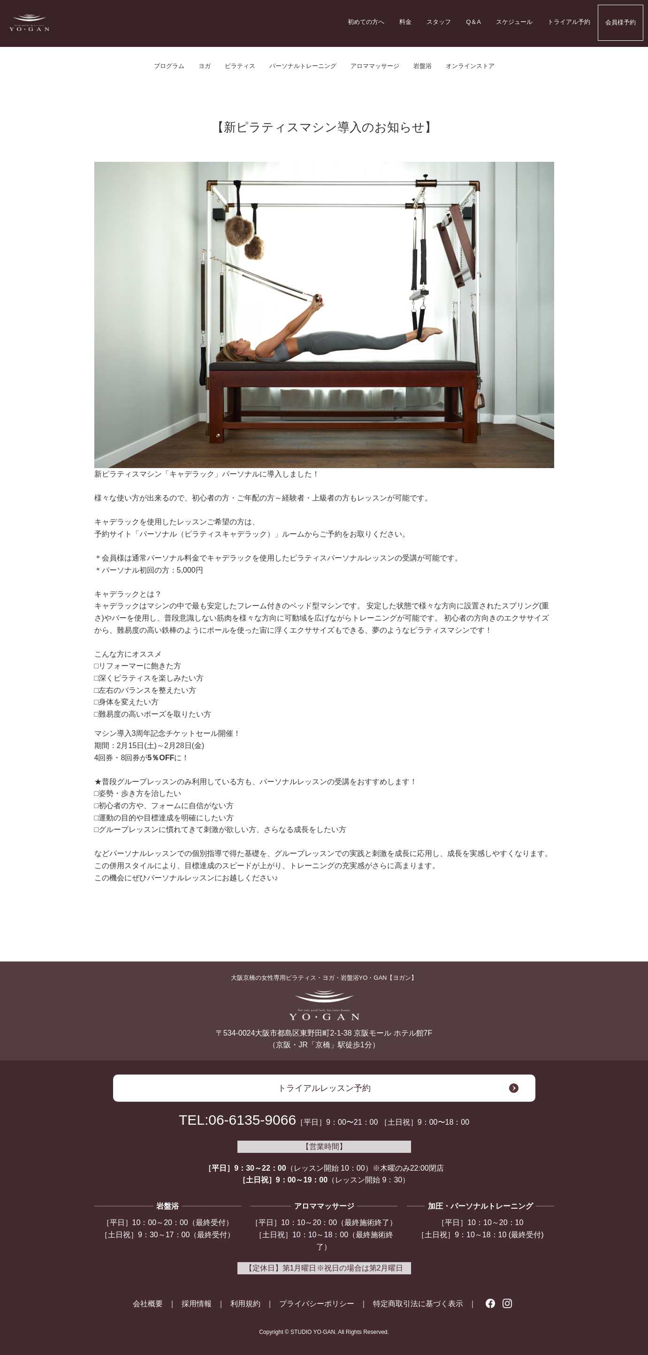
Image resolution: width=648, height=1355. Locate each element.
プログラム (169, 65)
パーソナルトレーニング (302, 65)
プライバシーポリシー (316, 1304)
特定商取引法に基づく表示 (418, 1304)
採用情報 (197, 1304)
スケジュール (514, 21)
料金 (405, 21)
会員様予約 (620, 22)
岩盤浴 (422, 65)
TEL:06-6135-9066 (237, 1120)
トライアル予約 (569, 21)
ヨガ (204, 65)
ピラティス (240, 65)
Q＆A (473, 21)
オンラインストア (470, 65)
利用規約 (245, 1304)
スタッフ (439, 21)
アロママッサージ (375, 65)
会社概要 (148, 1304)
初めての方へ (366, 21)
